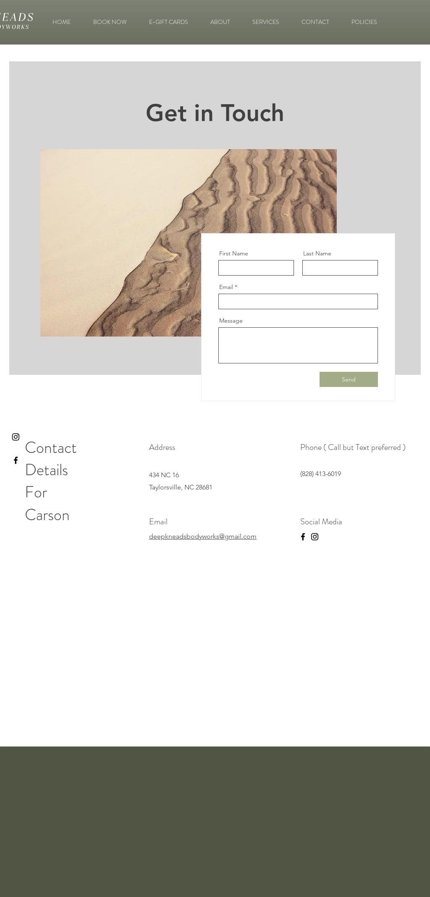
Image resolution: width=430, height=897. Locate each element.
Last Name (317, 253)
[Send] (349, 379)
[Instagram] (16, 437)
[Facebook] (303, 537)
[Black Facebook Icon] (16, 460)
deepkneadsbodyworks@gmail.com (203, 536)
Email (226, 287)
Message (231, 321)
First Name (233, 253)
